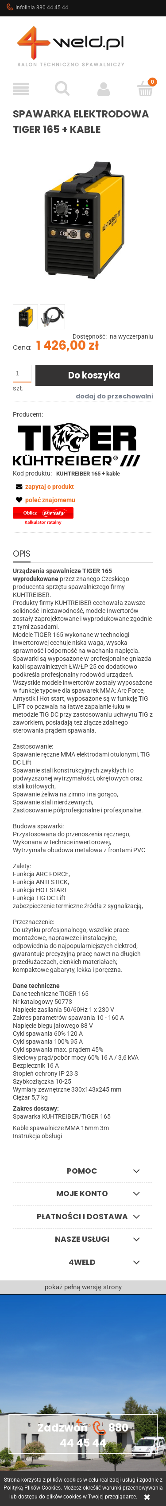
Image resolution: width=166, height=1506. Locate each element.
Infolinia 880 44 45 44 (36, 7)
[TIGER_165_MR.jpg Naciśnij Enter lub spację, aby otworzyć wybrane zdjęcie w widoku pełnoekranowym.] (83, 221)
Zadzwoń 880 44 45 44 (83, 1434)
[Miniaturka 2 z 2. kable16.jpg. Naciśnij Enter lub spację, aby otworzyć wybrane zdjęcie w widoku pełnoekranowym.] (52, 316)
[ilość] (22, 373)
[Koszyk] (145, 88)
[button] (21, 89)
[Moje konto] (104, 89)
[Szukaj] (62, 88)
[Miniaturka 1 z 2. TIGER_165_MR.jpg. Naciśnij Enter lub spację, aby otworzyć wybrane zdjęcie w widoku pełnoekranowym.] (25, 317)
